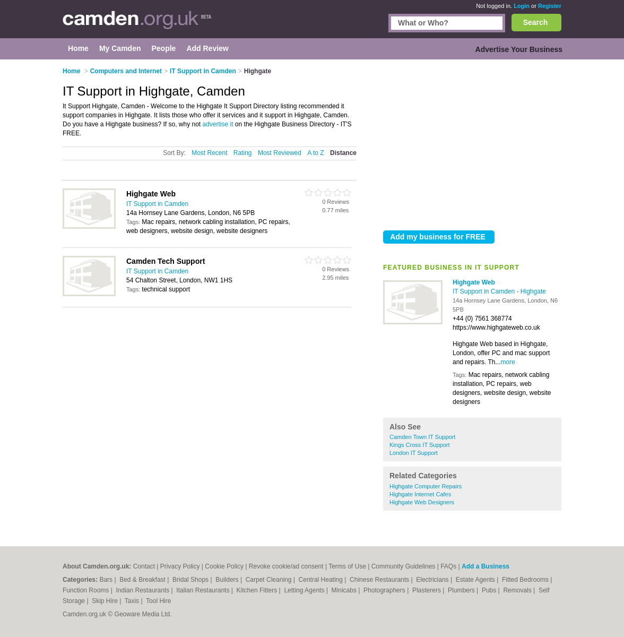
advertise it (218, 124)
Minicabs (345, 590)
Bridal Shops (191, 579)
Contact (144, 566)
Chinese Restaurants (380, 579)
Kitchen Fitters (258, 590)
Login (522, 6)
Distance (343, 153)
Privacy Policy (180, 566)
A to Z (315, 153)
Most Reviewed (279, 153)
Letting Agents (305, 590)
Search (535, 22)
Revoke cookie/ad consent (286, 566)
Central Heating (322, 579)
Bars (106, 579)
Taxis (133, 601)
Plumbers (462, 590)
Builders (227, 579)
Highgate (533, 291)
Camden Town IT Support (422, 437)
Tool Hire (158, 601)
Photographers (385, 590)
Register (549, 6)
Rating (242, 153)
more (508, 362)
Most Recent (209, 153)
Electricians (433, 579)
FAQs (448, 566)
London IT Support (413, 453)
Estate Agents (476, 579)
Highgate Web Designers (421, 502)
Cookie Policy (224, 566)
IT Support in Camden (485, 291)
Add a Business (485, 566)
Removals (518, 590)
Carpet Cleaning (269, 579)
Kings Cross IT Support (419, 445)
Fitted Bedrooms (526, 579)
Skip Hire (105, 601)
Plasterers (427, 590)
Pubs (490, 590)
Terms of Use (347, 566)
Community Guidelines (403, 566)
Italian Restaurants (203, 590)
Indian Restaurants (143, 590)
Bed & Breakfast (143, 579)
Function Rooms (87, 590)
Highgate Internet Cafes (420, 494)
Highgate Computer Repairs (425, 486)
